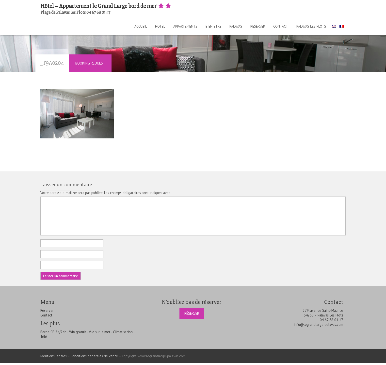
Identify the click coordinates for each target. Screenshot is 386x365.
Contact (280, 27)
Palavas (231, 27)
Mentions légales (53, 357)
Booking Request (90, 65)
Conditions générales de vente (94, 357)
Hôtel (151, 27)
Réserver (255, 27)
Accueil (129, 27)
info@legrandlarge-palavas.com (318, 326)
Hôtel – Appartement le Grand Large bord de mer (106, 6)
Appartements (178, 27)
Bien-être (207, 27)
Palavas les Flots (312, 27)
